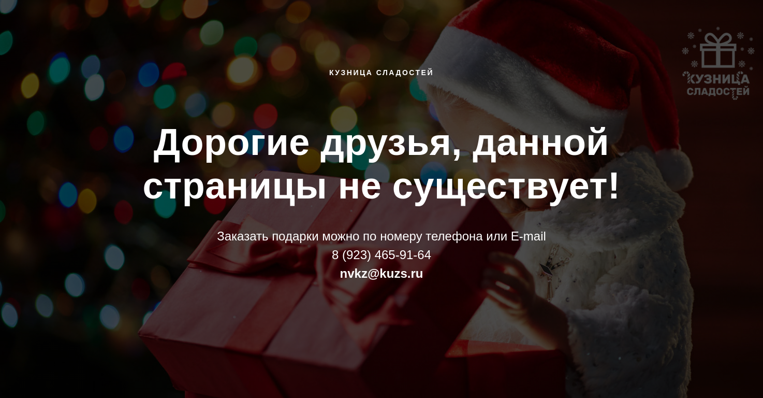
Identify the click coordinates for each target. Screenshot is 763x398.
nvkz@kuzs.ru (381, 273)
